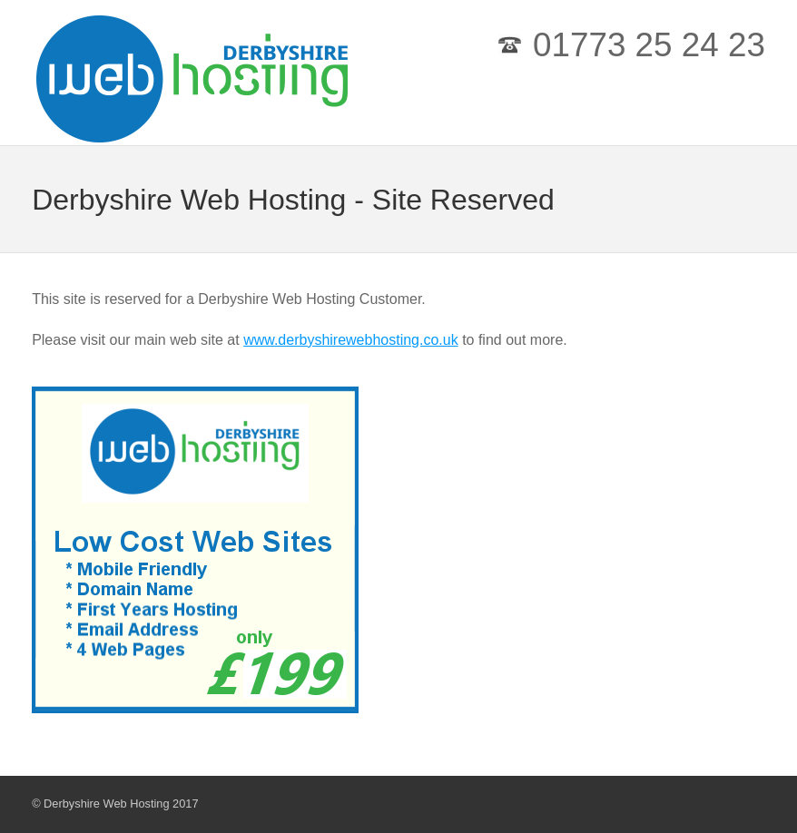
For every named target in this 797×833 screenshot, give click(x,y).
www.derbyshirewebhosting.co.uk (350, 340)
